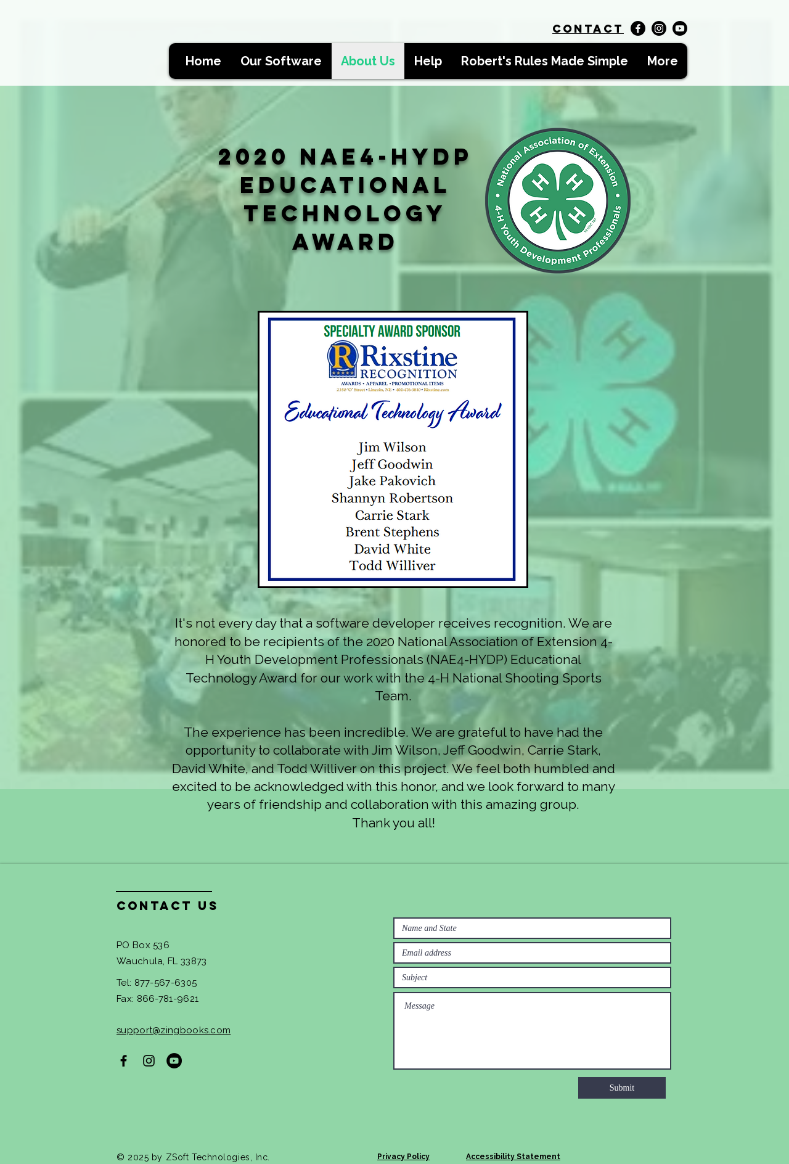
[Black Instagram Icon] (149, 1060)
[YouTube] (174, 1060)
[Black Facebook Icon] (123, 1060)
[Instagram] (659, 28)
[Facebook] (638, 28)
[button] (281, 61)
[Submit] (622, 1088)
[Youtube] (679, 28)
